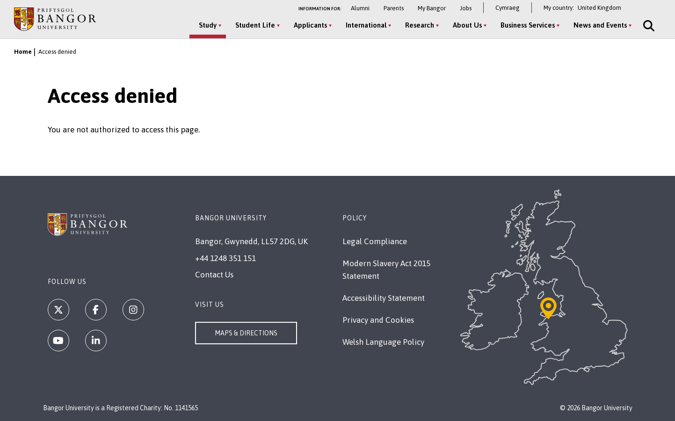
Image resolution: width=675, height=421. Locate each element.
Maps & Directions (246, 333)
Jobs (466, 8)
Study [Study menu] (208, 25)
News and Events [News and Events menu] (600, 25)
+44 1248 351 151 (225, 258)
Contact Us (214, 274)
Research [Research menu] (419, 25)
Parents (394, 8)
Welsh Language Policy (383, 342)
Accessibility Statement (383, 298)
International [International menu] (366, 25)
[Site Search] (648, 25)
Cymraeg (507, 8)
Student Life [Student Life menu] (255, 25)
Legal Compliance (374, 241)
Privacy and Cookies (378, 320)
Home (23, 51)
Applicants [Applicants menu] (310, 25)
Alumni (360, 8)
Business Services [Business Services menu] (528, 25)
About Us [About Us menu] (467, 25)
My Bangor (432, 8)
